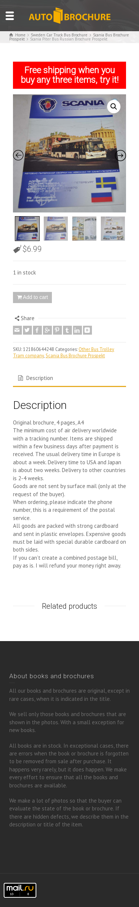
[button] (113, 106)
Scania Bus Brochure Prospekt (75, 355)
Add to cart (35, 297)
